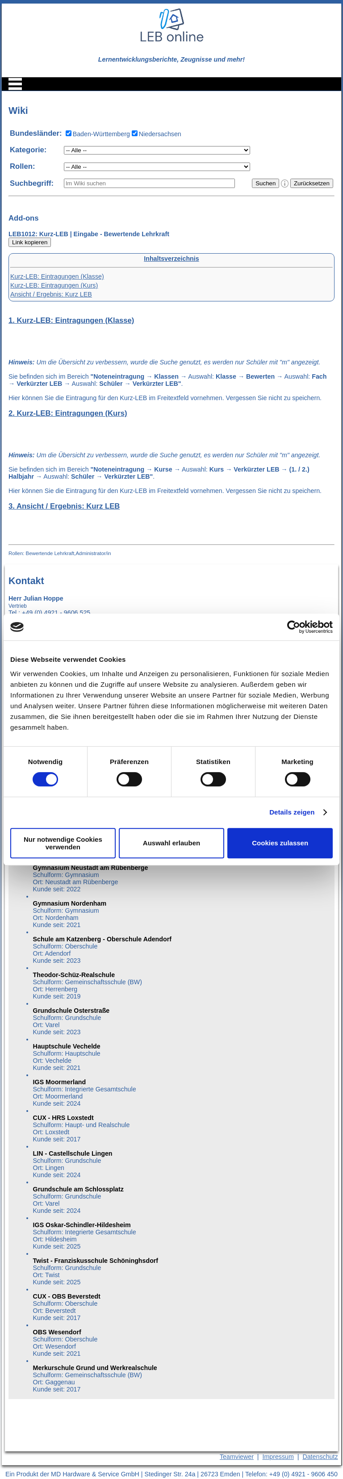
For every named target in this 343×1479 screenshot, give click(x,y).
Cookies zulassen (280, 843)
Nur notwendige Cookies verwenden (63, 843)
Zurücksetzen (312, 183)
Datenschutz (320, 1456)
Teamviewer (237, 1456)
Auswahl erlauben (171, 843)
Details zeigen (291, 812)
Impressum (277, 1456)
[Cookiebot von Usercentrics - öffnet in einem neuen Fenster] (294, 627)
